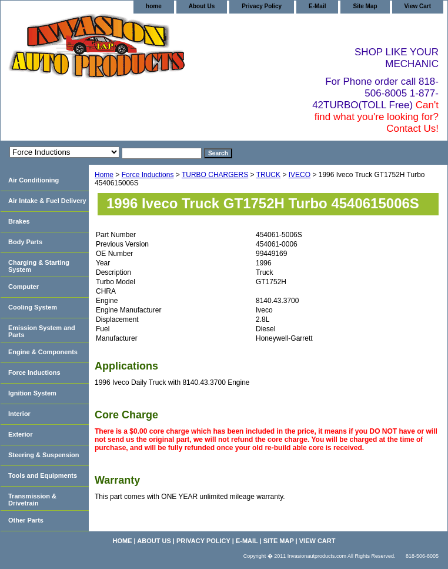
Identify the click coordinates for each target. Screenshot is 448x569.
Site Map (365, 6)
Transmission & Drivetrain (32, 500)
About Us (202, 6)
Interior (19, 413)
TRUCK (268, 175)
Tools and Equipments (42, 475)
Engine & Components (43, 351)
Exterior (20, 434)
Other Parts (26, 520)
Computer (23, 286)
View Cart (417, 6)
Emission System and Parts (41, 331)
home (154, 6)
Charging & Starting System (38, 266)
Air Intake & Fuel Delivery (47, 200)
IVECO (299, 175)
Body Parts (25, 241)
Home (104, 175)
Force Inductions (148, 175)
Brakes (19, 221)
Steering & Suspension (43, 454)
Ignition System (32, 393)
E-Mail (317, 6)
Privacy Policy (262, 6)
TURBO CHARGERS (215, 175)
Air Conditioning (33, 180)
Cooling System (32, 307)
